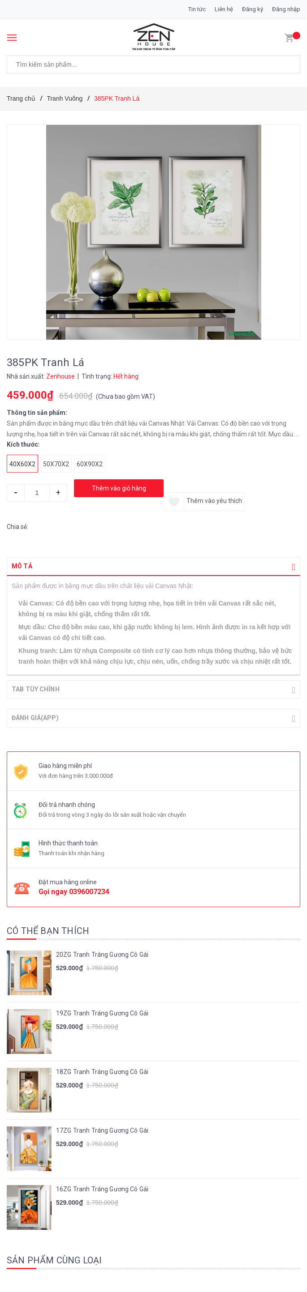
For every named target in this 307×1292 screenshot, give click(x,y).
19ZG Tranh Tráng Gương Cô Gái (102, 1012)
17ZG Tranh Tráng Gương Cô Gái (102, 1129)
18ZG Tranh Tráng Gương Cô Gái (102, 1071)
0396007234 (89, 891)
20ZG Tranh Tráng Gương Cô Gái (102, 953)
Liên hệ (224, 9)
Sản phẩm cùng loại (54, 1259)
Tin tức (197, 9)
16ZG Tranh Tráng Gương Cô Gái (102, 1188)
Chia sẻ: (17, 526)
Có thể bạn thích (48, 930)
